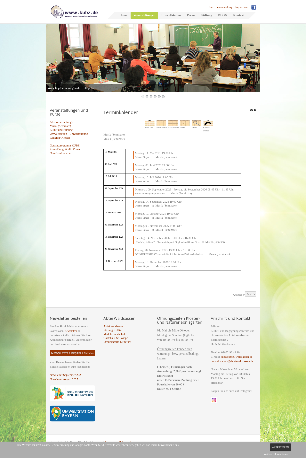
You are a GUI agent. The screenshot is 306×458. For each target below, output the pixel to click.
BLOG (222, 15)
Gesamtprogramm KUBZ (65, 145)
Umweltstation (171, 15)
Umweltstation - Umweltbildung (69, 133)
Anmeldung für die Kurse (65, 149)
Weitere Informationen (276, 454)
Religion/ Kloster (60, 137)
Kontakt (238, 15)
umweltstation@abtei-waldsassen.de (232, 361)
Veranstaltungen (144, 15)
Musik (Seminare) (60, 126)
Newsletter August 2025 (64, 379)
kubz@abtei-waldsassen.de (236, 356)
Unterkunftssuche (60, 153)
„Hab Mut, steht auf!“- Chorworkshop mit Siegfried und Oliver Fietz (167, 242)
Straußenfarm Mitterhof (117, 341)
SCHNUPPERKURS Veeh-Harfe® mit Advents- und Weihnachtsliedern (169, 254)
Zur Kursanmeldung (220, 7)
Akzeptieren (280, 447)
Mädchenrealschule (114, 334)
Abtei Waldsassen (113, 326)
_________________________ (68, 141)
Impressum (241, 7)
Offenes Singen (142, 157)
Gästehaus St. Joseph (115, 337)
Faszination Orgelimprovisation (150, 193)
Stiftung (206, 15)
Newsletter (70, 330)
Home (123, 15)
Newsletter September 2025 (66, 374)
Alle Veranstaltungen (62, 122)
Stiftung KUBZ (112, 330)
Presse (191, 15)
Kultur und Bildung (61, 129)
